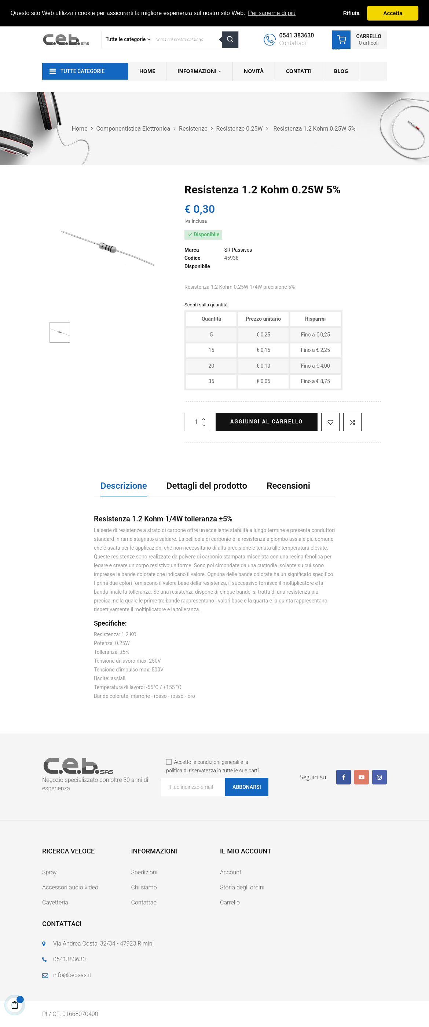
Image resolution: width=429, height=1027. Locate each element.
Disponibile (197, 266)
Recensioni (288, 486)
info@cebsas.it (72, 975)
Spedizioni (144, 872)
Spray (49, 872)
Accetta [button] (392, 13)
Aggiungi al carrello (266, 422)
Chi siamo (144, 887)
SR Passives (238, 250)
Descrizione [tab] (123, 486)
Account (230, 872)
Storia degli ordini (242, 887)
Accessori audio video (70, 887)
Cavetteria (55, 902)
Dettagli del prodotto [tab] (206, 486)
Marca (191, 250)
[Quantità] (197, 422)
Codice (192, 258)
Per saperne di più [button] (272, 13)
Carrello (230, 902)
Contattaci (144, 902)
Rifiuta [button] (351, 13)
